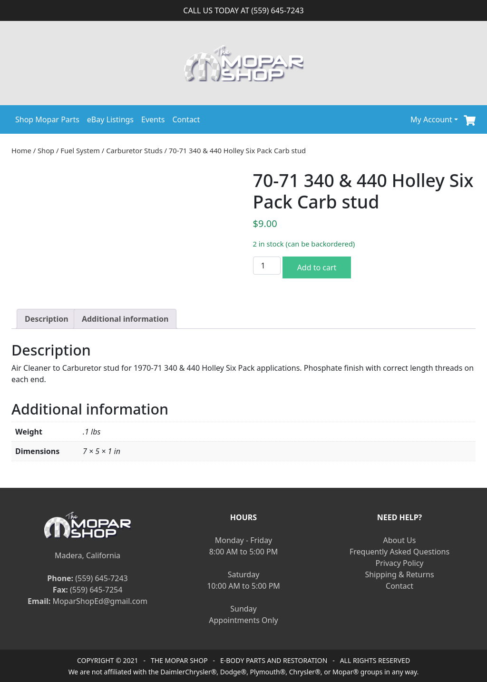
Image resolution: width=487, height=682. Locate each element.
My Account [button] (431, 119)
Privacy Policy (400, 563)
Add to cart (317, 267)
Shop (46, 150)
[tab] (47, 319)
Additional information (125, 319)
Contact (186, 119)
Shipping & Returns (399, 574)
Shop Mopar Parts (47, 119)
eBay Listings (110, 119)
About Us (399, 540)
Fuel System (80, 150)
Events (153, 119)
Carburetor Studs (134, 150)
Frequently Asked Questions (399, 551)
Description (46, 319)
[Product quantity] (267, 266)
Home (21, 150)
